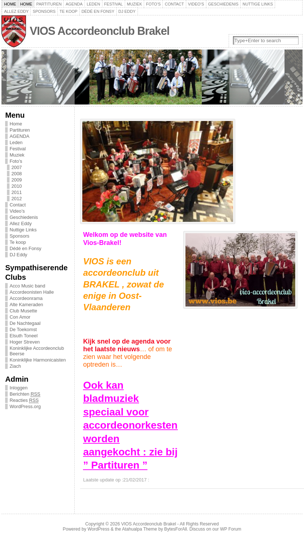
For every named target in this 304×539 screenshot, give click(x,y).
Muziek (134, 4)
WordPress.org (25, 406)
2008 (16, 173)
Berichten (25, 394)
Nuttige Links (258, 4)
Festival (113, 4)
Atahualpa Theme (139, 529)
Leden (93, 4)
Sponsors (44, 11)
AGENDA (73, 4)
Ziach (15, 366)
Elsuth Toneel (24, 335)
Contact (174, 4)
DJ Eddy (127, 11)
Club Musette (23, 311)
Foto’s (153, 4)
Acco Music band (27, 286)
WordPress (98, 529)
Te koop (69, 11)
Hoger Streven (25, 342)
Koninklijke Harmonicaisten (38, 360)
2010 (16, 186)
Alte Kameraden (26, 304)
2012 (16, 198)
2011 (16, 192)
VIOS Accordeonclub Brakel (99, 31)
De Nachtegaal (25, 323)
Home (10, 4)
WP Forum (230, 529)
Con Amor (20, 317)
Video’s (196, 4)
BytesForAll (175, 529)
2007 (16, 167)
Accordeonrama (26, 298)
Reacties (24, 400)
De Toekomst (23, 329)
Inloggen (18, 387)
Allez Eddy (16, 11)
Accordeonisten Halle (32, 292)
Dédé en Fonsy (98, 11)
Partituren (48, 4)
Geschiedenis (223, 4)
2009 (16, 180)
